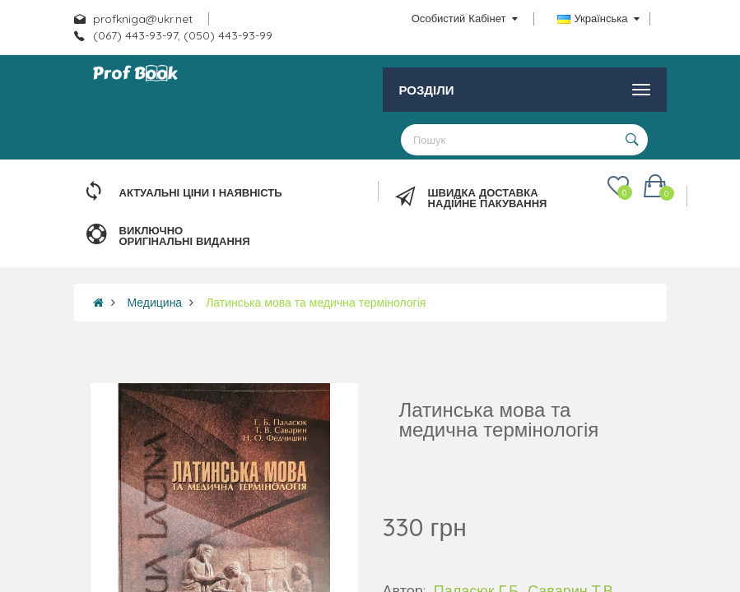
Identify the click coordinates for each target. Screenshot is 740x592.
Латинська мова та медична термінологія (316, 302)
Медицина (155, 302)
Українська (598, 18)
